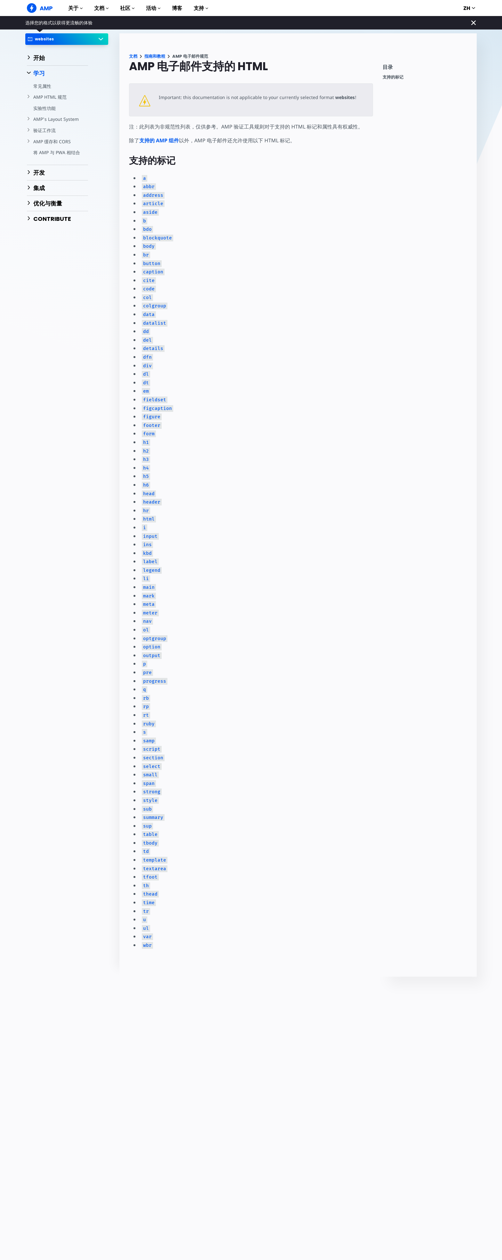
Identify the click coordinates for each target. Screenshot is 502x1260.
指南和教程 (154, 56)
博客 (177, 8)
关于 (75, 8)
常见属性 (42, 86)
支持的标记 (393, 77)
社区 (127, 8)
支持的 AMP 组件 (159, 140)
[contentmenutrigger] (426, 68)
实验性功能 (44, 108)
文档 (101, 8)
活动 (153, 8)
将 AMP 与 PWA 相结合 (56, 152)
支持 (201, 8)
